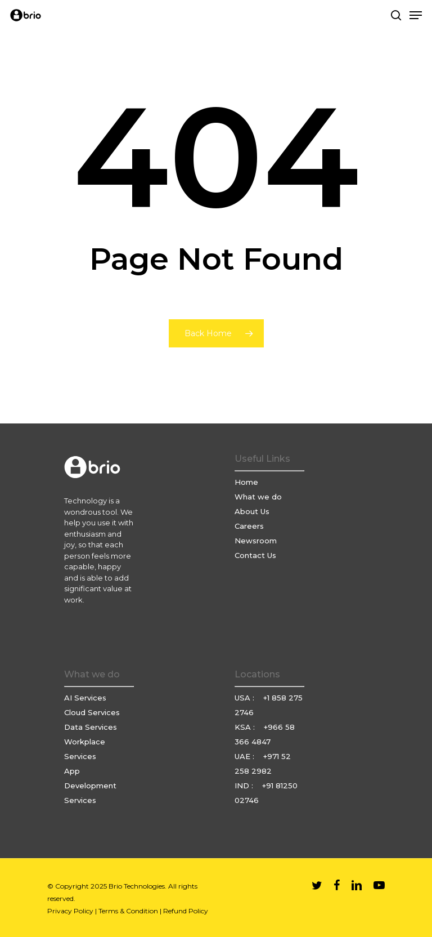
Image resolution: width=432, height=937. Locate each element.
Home (246, 482)
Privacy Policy (70, 911)
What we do (258, 496)
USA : (245, 697)
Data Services (90, 726)
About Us (252, 511)
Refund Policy (185, 911)
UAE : (245, 756)
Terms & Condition (128, 911)
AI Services (85, 697)
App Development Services (90, 785)
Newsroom (256, 540)
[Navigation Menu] (416, 15)
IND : (245, 785)
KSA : (246, 726)
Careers (249, 525)
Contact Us (255, 555)
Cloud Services (92, 712)
